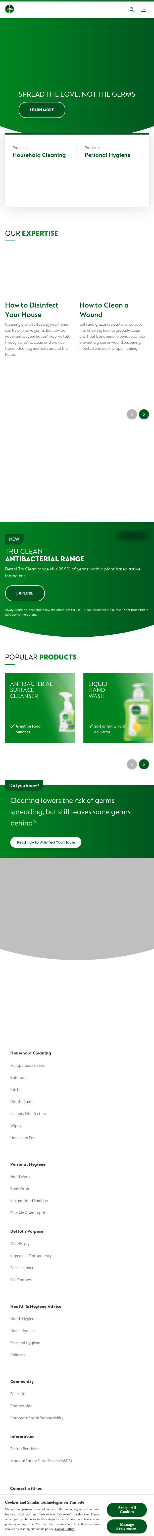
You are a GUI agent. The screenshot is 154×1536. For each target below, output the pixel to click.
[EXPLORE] (25, 593)
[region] (77, 1515)
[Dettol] (9, 10)
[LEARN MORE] (42, 110)
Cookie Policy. (65, 1529)
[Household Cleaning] (41, 171)
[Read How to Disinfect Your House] (45, 842)
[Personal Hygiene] (113, 171)
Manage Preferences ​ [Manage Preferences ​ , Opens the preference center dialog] (126, 1526)
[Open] (132, 10)
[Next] (144, 764)
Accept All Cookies (127, 1510)
